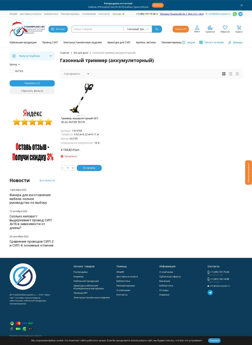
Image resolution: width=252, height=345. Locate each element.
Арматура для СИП (118, 42)
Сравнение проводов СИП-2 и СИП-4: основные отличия (32, 243)
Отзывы (164, 290)
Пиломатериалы (70, 13)
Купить (158, 5)
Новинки (78, 276)
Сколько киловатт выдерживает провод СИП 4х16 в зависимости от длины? (31, 222)
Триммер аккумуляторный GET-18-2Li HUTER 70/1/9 (80, 120)
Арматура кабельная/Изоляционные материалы (89, 287)
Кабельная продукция (23, 42)
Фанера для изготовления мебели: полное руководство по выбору (30, 199)
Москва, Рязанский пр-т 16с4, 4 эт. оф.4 (181, 13)
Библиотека (51, 13)
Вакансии (164, 281)
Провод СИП (50, 42)
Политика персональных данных (26, 336)
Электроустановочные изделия (82, 42)
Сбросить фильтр (32, 90)
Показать (30, 83)
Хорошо (214, 340)
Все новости (47, 180)
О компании (89, 13)
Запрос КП (180, 29)
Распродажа (81, 271)
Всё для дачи (81, 52)
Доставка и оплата (30, 13)
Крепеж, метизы (146, 42)
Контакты (104, 13)
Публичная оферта (170, 276)
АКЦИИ (13, 13)
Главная (64, 52)
